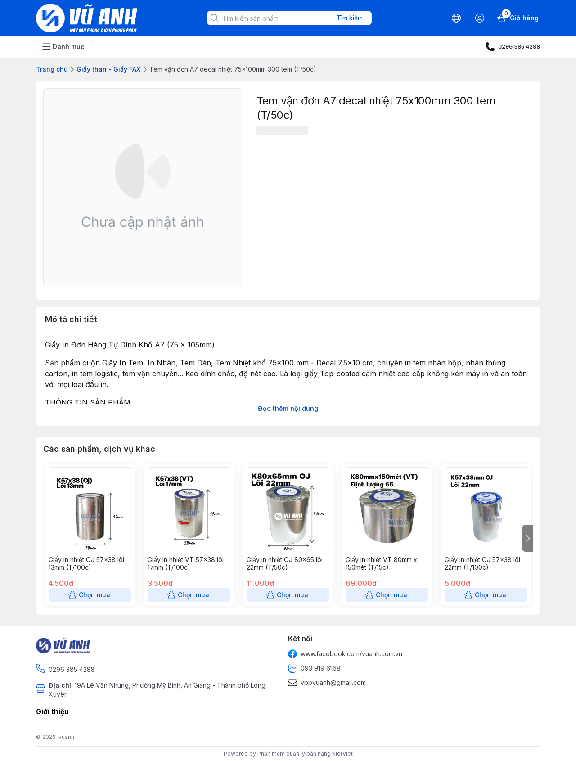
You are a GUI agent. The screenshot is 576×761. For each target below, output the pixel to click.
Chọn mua (90, 595)
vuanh (66, 737)
